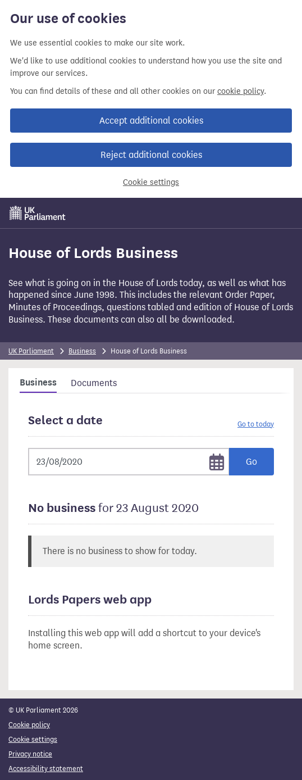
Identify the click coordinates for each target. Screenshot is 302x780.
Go (251, 461)
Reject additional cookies (151, 154)
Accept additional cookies (151, 120)
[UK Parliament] (37, 213)
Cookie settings (151, 182)
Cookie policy (29, 724)
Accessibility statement (45, 768)
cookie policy (240, 91)
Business (82, 351)
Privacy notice (30, 754)
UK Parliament (31, 351)
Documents (94, 383)
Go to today (255, 424)
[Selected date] (129, 461)
